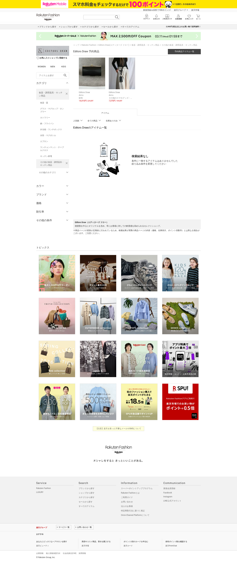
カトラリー (45, 117)
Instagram (167, 497)
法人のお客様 (127, 506)
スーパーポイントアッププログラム (137, 488)
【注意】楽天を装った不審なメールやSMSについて (118, 428)
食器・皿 (44, 103)
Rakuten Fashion (88, 45)
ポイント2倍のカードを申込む (136, 542)
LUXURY (39, 492)
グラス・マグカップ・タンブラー (52, 110)
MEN (52, 66)
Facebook (167, 493)
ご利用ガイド (127, 497)
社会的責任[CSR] (69, 553)
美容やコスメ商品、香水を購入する (96, 542)
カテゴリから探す (86, 497)
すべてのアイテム (86, 506)
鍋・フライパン (47, 123)
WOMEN (42, 66)
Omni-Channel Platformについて (135, 515)
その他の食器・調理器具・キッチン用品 (52, 163)
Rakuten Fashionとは (130, 493)
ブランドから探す (86, 488)
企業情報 (39, 553)
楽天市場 (195, 10)
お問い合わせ (127, 502)
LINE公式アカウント (172, 501)
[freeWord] (52, 75)
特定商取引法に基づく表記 (133, 511)
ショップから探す (86, 493)
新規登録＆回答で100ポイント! (157, 10)
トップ (76, 45)
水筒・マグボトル (48, 135)
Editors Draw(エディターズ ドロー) (113, 45)
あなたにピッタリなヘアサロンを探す (51, 542)
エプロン (44, 141)
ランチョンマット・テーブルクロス (52, 148)
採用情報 (82, 553)
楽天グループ (180, 10)
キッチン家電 (46, 156)
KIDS (63, 66)
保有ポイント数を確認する (176, 542)
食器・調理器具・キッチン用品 (50, 94)
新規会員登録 (169, 488)
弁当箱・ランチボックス (51, 129)
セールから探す (85, 502)
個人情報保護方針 (53, 553)
